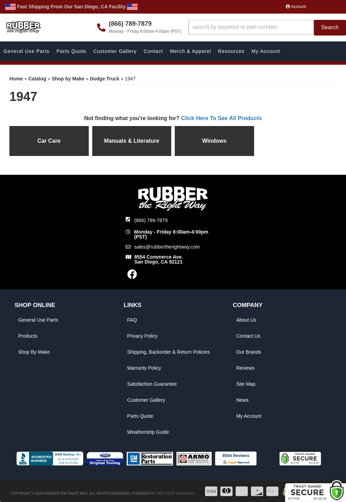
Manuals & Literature (131, 141)
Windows (214, 141)
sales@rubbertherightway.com (167, 246)
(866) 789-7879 (151, 220)
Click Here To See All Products (221, 118)
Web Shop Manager (175, 493)
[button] (267, 28)
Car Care (49, 141)
